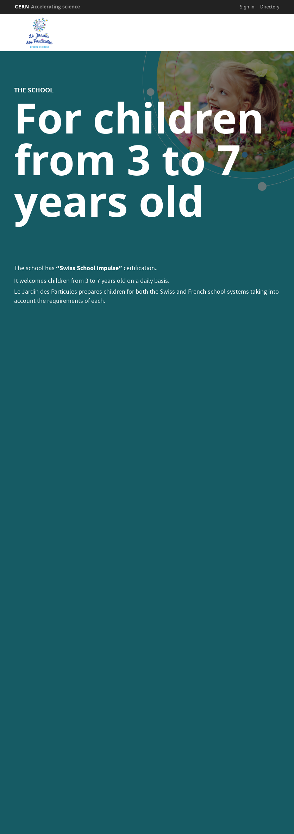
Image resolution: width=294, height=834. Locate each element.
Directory (269, 7)
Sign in (247, 7)
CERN (47, 6)
